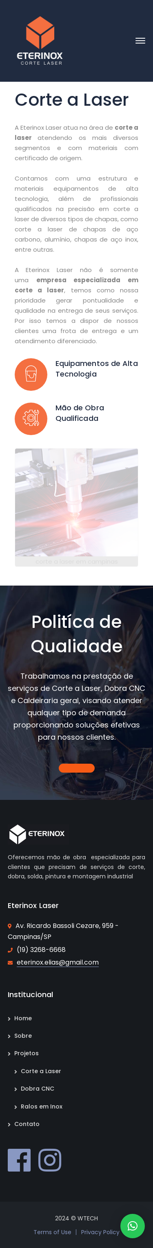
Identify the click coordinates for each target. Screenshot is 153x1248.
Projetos (26, 1053)
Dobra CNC (37, 1089)
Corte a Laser (41, 1071)
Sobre (23, 1036)
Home (23, 1018)
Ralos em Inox (41, 1106)
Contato (27, 1124)
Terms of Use (52, 1232)
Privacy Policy (100, 1232)
